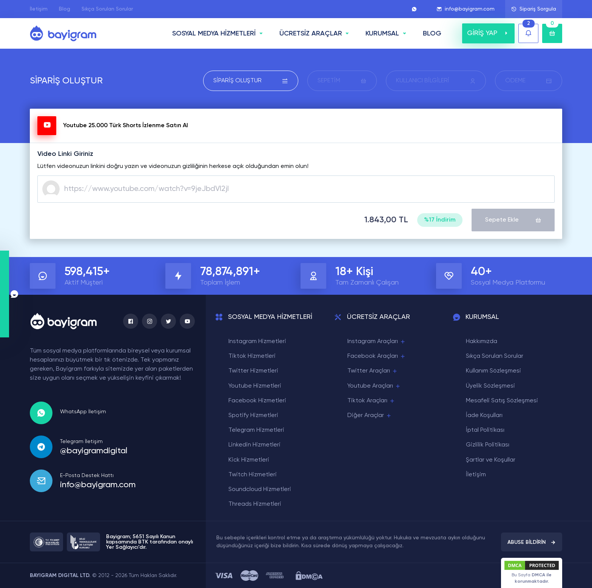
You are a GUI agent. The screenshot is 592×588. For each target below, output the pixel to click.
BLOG (432, 33)
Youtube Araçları (374, 386)
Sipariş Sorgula (533, 9)
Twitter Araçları (372, 371)
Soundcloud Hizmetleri (259, 489)
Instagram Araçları (376, 341)
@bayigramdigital (93, 451)
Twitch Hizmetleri (252, 475)
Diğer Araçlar (369, 415)
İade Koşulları (484, 416)
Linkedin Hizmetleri (254, 445)
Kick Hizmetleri (248, 460)
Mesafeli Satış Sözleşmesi (502, 401)
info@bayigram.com (465, 9)
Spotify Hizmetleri (253, 416)
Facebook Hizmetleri (257, 401)
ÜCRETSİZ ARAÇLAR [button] (310, 33)
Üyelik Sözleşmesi (490, 386)
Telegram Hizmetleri (256, 430)
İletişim (39, 9)
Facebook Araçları (376, 356)
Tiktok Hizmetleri (252, 356)
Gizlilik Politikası (487, 445)
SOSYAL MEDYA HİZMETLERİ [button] (214, 33)
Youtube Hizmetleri (254, 386)
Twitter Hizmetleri (253, 371)
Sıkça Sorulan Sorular (107, 9)
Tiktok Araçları (371, 401)
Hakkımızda (481, 342)
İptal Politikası (485, 430)
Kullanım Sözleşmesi (493, 371)
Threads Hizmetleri (254, 504)
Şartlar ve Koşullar (490, 460)
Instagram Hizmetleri (257, 342)
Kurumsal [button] (382, 33)
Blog (64, 9)
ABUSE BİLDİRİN (531, 542)
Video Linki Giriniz (65, 154)
